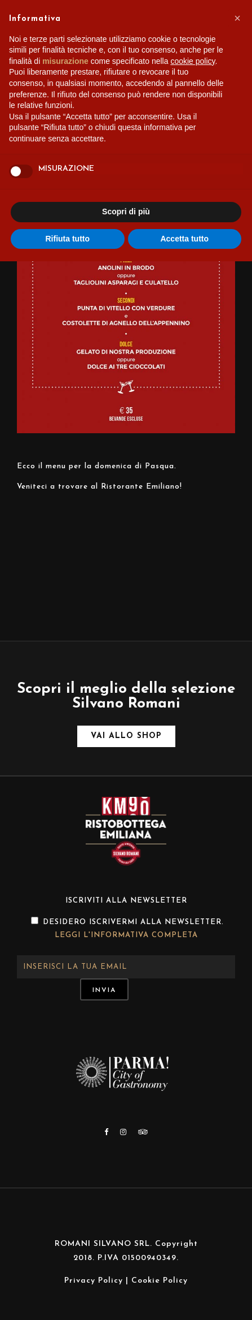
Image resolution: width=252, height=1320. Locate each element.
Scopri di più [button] (126, 211)
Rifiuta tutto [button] (67, 238)
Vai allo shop (126, 736)
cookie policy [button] (192, 61)
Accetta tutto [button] (184, 238)
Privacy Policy (93, 1280)
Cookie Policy (159, 1280)
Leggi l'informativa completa (126, 935)
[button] (237, 18)
